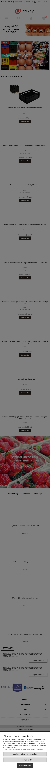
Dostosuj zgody (25, 760)
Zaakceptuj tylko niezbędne (25, 754)
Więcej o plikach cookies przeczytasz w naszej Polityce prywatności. (23, 749)
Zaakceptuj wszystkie (25, 765)
